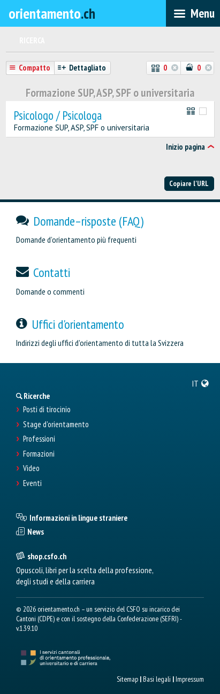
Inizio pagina (185, 147)
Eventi (32, 483)
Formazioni (39, 454)
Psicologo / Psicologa (58, 115)
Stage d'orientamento (56, 424)
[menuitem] (200, 383)
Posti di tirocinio (47, 409)
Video (31, 468)
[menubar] (193, 13)
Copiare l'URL (189, 183)
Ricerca (32, 40)
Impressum (190, 679)
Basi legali (157, 679)
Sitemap (127, 679)
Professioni (39, 439)
